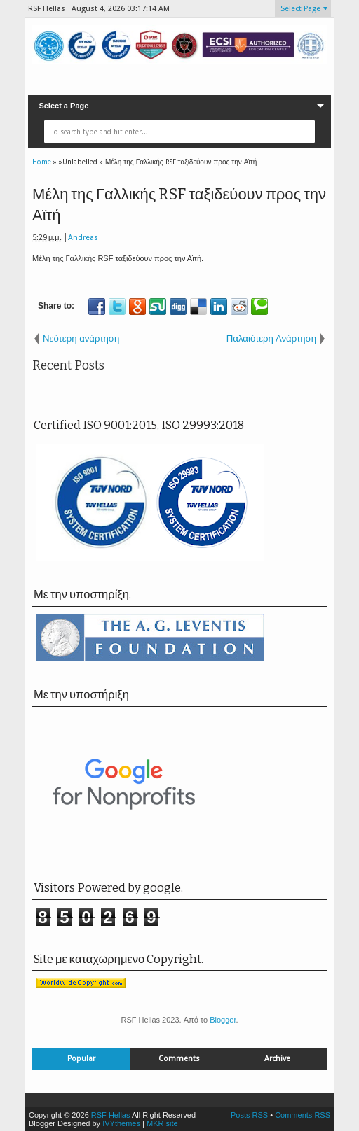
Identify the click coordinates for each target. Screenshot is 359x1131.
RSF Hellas (110, 1115)
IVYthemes (121, 1123)
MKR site (162, 1123)
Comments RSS (302, 1115)
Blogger (223, 1020)
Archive (277, 1058)
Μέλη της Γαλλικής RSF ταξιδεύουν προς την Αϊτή (179, 205)
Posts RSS (249, 1115)
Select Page (300, 8)
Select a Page (63, 105)
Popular (81, 1058)
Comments (179, 1058)
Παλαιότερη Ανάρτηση (271, 338)
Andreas (83, 237)
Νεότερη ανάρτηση (81, 338)
